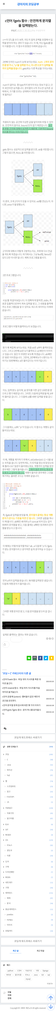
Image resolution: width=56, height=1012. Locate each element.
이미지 (30, 925)
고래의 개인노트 (26, 1008)
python (10, 971)
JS (30, 802)
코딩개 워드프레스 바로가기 (28, 737)
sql (48, 975)
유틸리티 (29, 931)
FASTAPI (30, 797)
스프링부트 (30, 786)
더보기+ (50, 984)
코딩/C (14, 30)
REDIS (29, 877)
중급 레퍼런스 (29, 909)
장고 (30, 792)
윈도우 (30, 850)
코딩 (5, 673)
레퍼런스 (29, 893)
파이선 (30, 770)
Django (46, 971)
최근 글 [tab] (15, 951)
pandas (30, 915)
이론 (30, 856)
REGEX (29, 835)
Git (42, 975)
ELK (29, 824)
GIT (29, 830)
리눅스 (30, 845)
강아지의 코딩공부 (28, 4)
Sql (30, 775)
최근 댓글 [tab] (40, 951)
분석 (30, 903)
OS (29, 840)
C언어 (19, 971)
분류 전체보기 (30, 747)
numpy (30, 920)
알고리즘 (30, 818)
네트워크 (29, 882)
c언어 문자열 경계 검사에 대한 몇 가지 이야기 (21, 705)
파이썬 (8, 975)
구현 (29, 888)
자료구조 (30, 813)
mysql (28, 979)
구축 (29, 867)
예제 (30, 898)
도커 (29, 862)
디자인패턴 (29, 872)
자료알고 (29, 808)
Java (30, 765)
